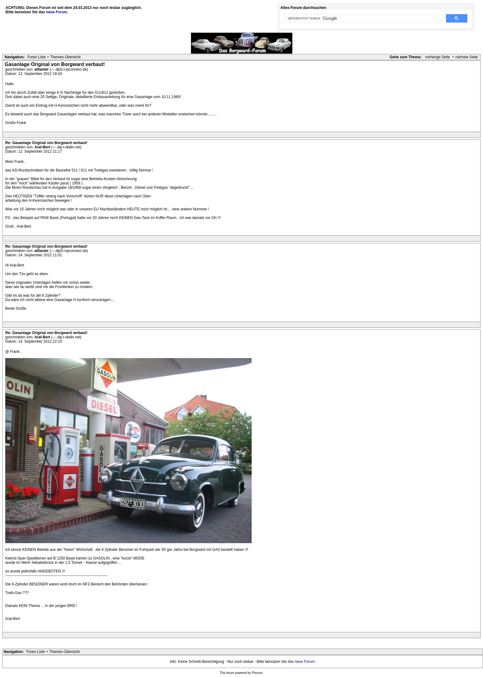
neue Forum (305, 661)
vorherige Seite (437, 57)
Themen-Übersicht (65, 57)
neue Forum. (57, 12)
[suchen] (362, 18)
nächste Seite (466, 57)
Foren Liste (36, 57)
